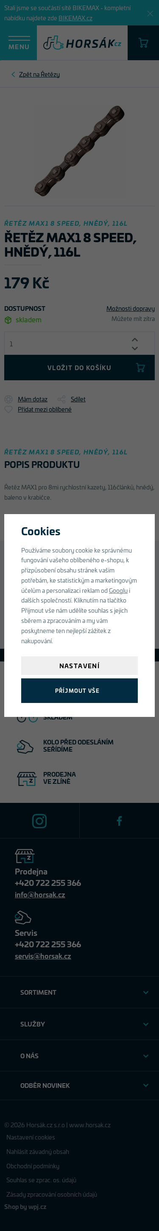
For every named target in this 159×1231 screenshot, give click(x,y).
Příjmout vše (77, 690)
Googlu (118, 590)
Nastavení (79, 665)
